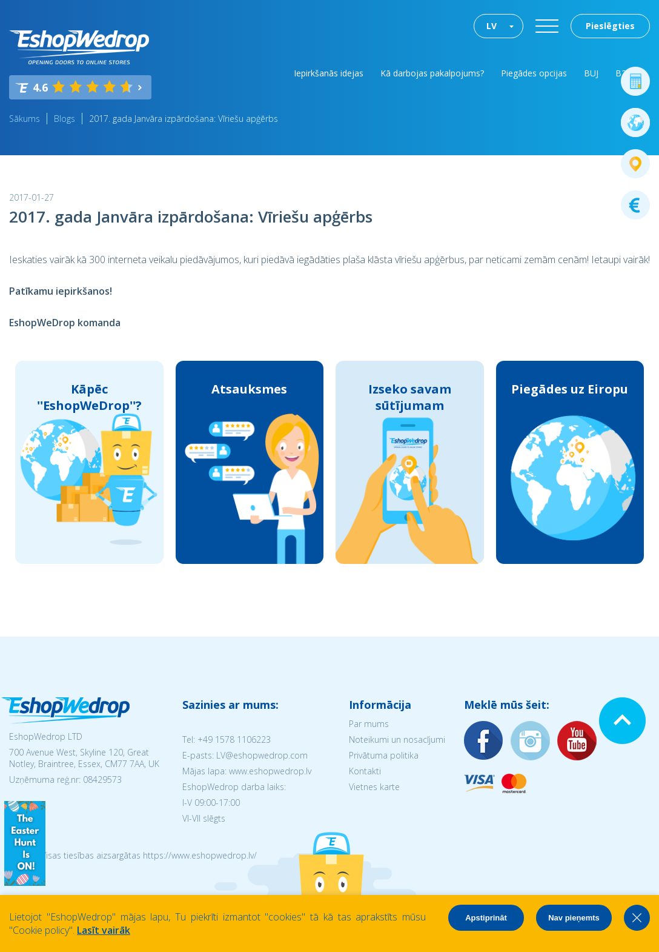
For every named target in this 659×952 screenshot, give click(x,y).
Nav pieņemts (574, 917)
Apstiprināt (486, 917)
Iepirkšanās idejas (328, 73)
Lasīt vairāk (103, 930)
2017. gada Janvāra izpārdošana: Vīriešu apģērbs (183, 118)
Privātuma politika (384, 755)
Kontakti (365, 771)
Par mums (369, 723)
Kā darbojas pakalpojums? (432, 73)
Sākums (24, 118)
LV (491, 26)
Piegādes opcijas (534, 73)
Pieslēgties (610, 26)
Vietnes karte (374, 787)
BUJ (591, 73)
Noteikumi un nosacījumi (397, 739)
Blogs (64, 118)
